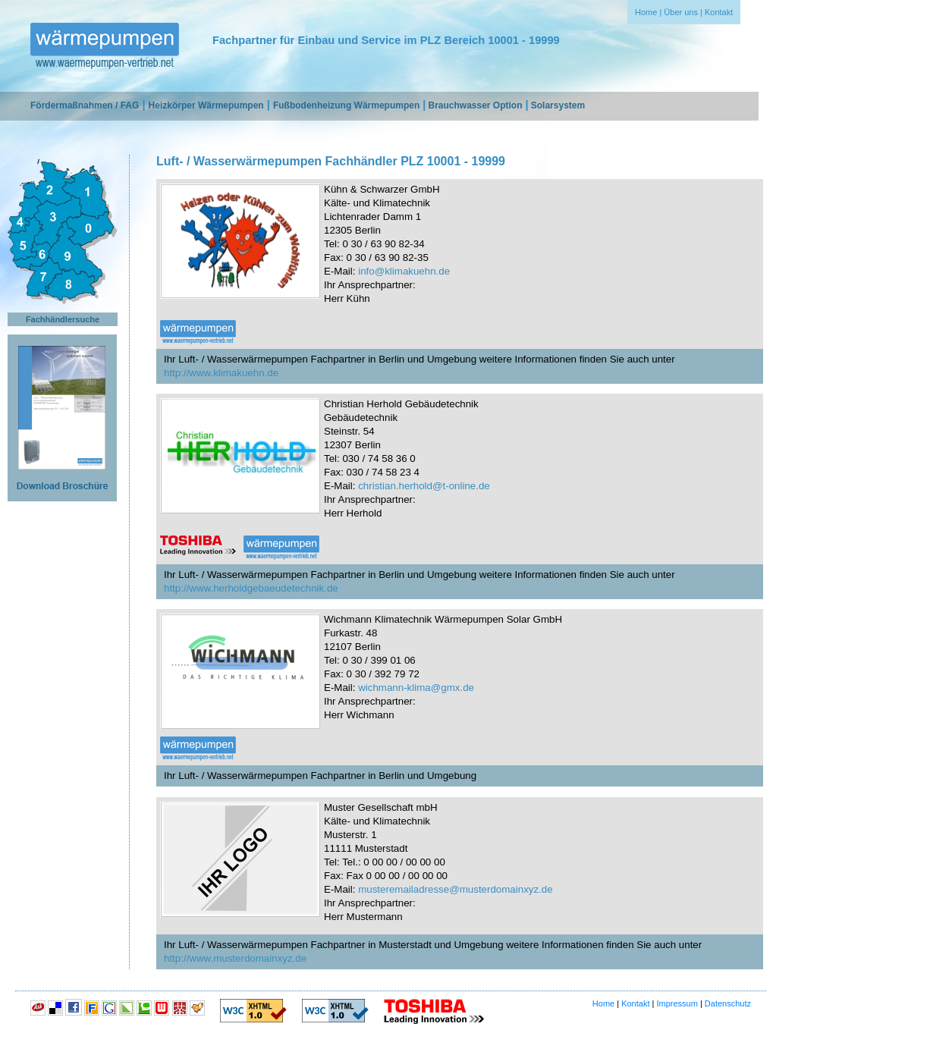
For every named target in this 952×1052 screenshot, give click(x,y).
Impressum (676, 1003)
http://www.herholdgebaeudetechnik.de (251, 588)
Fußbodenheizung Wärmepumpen (346, 105)
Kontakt (719, 12)
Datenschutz (728, 1003)
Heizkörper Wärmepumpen (206, 105)
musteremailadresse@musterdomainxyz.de (455, 889)
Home (646, 12)
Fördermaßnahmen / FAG (84, 105)
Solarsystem (558, 105)
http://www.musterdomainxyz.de (235, 958)
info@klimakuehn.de (404, 271)
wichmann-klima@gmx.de (416, 687)
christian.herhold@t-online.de (424, 485)
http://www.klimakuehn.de (221, 372)
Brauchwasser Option (475, 105)
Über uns (681, 12)
